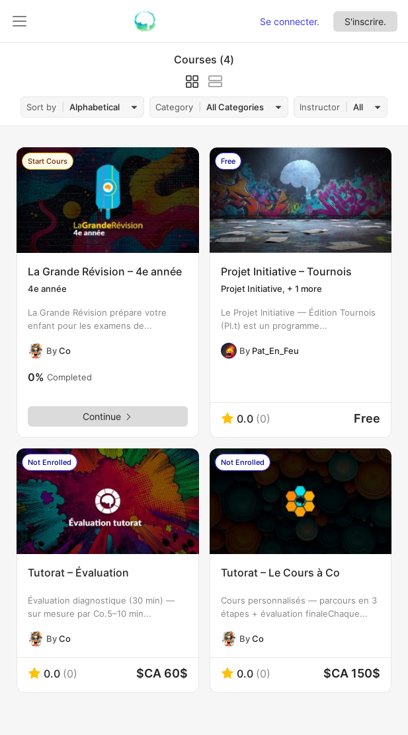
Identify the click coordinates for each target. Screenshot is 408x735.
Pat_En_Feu (275, 350)
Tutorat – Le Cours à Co (280, 572)
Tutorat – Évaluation (78, 572)
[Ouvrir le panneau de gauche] (20, 21)
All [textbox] (358, 107)
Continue (108, 416)
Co (65, 350)
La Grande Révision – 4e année (105, 271)
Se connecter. (289, 21)
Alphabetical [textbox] (94, 107)
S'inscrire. (365, 21)
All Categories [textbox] (235, 107)
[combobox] (101, 107)
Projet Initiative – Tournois (286, 271)
